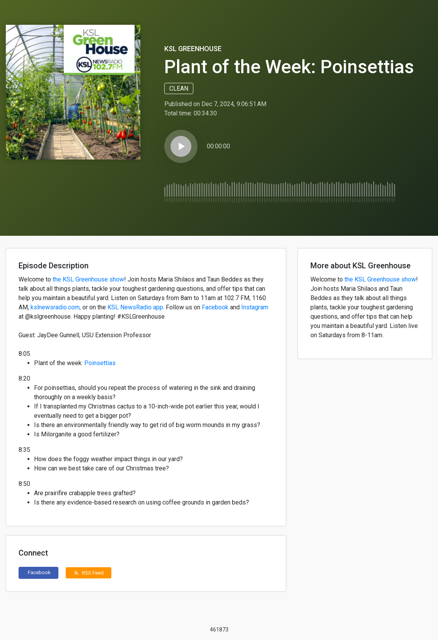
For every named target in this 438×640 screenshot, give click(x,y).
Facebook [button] (39, 572)
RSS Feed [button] (89, 573)
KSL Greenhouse (193, 49)
